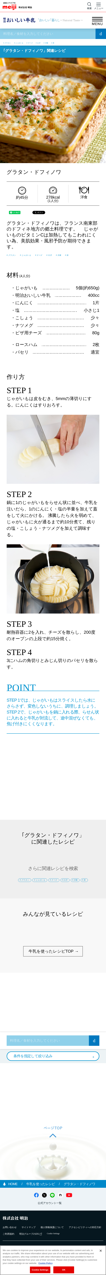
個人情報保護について (52, 1244)
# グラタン (11, 42)
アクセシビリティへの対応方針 (85, 1244)
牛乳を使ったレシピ (41, 1200)
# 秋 (94, 42)
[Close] (100, 1250)
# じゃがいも (34, 42)
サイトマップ (29, 1244)
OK (63, 1270)
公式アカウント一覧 (50, 1219)
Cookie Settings (40, 1270)
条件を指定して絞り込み (33, 1073)
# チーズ (54, 42)
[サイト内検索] (89, 6)
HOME (13, 1200)
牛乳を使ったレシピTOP (51, 968)
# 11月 (69, 42)
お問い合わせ (10, 1244)
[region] (53, 1260)
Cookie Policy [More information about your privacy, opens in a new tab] (45, 1263)
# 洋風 (83, 42)
